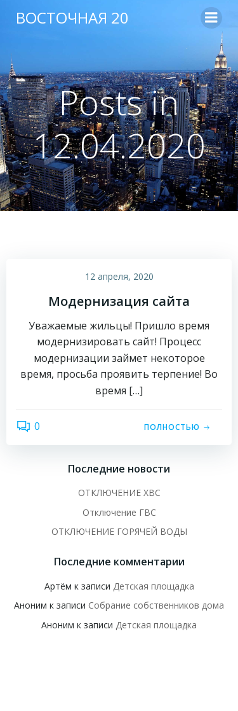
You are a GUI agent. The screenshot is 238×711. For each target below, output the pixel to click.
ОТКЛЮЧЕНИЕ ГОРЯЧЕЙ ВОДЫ (119, 531)
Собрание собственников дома (156, 605)
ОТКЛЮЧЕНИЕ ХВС (119, 493)
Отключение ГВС (119, 512)
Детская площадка (153, 586)
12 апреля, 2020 (119, 276)
